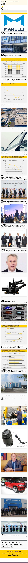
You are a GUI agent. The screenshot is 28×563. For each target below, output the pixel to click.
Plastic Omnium (16, 544)
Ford (19, 542)
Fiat (16, 542)
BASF (6, 542)
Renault (21, 544)
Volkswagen (7, 546)
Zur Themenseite (3, 3)
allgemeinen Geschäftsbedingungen (15, 555)
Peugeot (11, 544)
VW (11, 546)
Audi (2, 542)
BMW (9, 542)
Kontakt (8, 551)
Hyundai (7, 544)
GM (22, 542)
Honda (3, 544)
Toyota (3, 546)
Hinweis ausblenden (3, 4)
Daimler (13, 542)
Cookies (20, 551)
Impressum (11, 551)
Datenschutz (16, 551)
